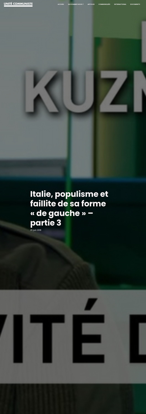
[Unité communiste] (18, 4)
